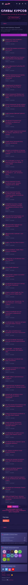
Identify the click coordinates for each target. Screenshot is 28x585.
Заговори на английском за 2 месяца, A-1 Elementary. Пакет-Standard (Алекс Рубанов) (15, 152)
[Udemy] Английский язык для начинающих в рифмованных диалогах (13, 313)
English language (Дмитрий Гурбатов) (15, 113)
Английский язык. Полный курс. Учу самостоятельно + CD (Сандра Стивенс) (14, 303)
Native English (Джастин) (11, 267)
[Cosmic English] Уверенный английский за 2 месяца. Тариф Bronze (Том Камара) (15, 133)
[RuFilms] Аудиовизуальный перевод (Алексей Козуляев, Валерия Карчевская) (14, 76)
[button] (3, 4)
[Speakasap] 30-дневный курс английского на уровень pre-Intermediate (13, 122)
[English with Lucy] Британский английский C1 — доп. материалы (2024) (14, 173)
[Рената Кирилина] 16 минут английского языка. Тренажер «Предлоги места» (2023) (13, 183)
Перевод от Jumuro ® (6, 577)
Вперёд (15, 506)
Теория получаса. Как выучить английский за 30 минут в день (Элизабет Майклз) (13, 424)
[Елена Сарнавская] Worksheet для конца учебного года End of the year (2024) (14, 96)
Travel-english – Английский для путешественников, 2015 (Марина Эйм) (14, 350)
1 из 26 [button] (9, 506)
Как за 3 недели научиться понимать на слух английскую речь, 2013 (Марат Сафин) (15, 479)
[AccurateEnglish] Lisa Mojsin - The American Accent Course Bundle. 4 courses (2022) (14, 162)
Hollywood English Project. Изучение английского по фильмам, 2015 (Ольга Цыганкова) (15, 498)
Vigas (4, 572)
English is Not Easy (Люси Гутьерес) (14, 242)
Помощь (4, 574)
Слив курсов (3, 582)
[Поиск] (25, 3)
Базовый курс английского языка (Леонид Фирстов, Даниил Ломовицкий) (14, 396)
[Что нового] (22, 3)
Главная (8, 574)
